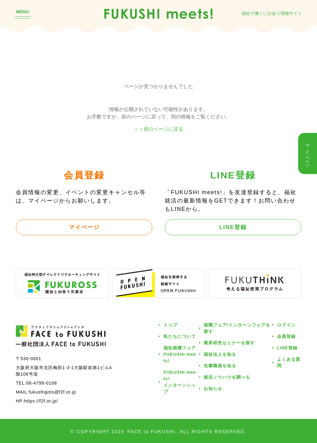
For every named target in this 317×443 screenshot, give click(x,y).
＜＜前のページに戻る (158, 128)
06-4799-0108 (41, 383)
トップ (170, 325)
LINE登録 (233, 227)
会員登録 (286, 336)
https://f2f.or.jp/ (41, 401)
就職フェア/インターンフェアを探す (237, 328)
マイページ (84, 227)
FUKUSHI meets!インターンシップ (179, 382)
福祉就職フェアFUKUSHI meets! (179, 354)
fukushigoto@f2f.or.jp (52, 392)
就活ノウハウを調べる (227, 377)
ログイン (286, 325)
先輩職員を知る (220, 366)
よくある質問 (288, 362)
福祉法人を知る (220, 354)
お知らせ (213, 388)
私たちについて (179, 336)
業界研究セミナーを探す (229, 343)
